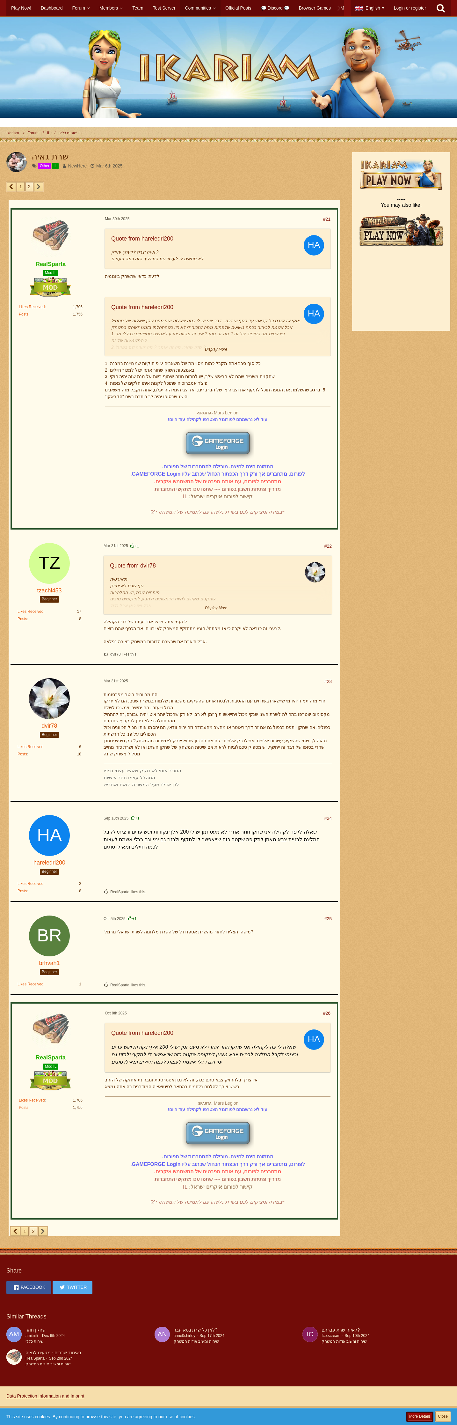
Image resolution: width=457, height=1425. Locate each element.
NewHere (77, 165)
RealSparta (35, 1358)
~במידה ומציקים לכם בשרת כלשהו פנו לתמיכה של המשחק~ (220, 512)
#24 (328, 818)
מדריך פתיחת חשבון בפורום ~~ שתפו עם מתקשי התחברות (218, 489)
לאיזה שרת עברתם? (341, 1329)
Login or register (410, 8)
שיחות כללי (34, 1341)
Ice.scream (331, 1335)
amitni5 (31, 1335)
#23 (328, 681)
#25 (328, 918)
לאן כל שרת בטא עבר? (195, 1329)
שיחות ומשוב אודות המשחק (196, 1341)
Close (443, 1416)
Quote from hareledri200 (142, 238)
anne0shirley (184, 1335)
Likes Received (32, 307)
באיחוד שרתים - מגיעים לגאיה (53, 1352)
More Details (420, 1416)
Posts (23, 314)
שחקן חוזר (35, 1329)
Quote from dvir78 (133, 565)
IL (185, 496)
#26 (326, 1013)
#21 (326, 219)
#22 (328, 546)
